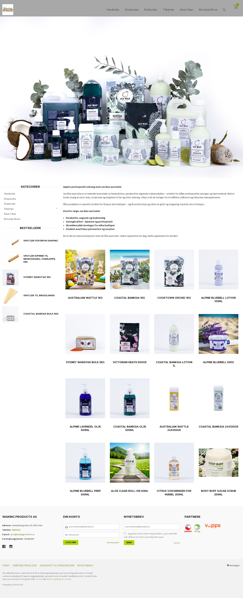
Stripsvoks (10, 198)
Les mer (177, 543)
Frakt (6, 565)
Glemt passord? (113, 542)
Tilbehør (9, 208)
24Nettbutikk (18, 584)
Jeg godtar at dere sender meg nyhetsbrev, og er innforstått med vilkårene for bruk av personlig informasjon (150, 535)
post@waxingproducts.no (23, 534)
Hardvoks (9, 193)
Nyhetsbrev (85, 565)
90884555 (16, 529)
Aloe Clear (10, 213)
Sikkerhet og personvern (57, 565)
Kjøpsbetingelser (25, 565)
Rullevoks (9, 203)
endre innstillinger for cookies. (59, 579)
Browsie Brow (12, 218)
